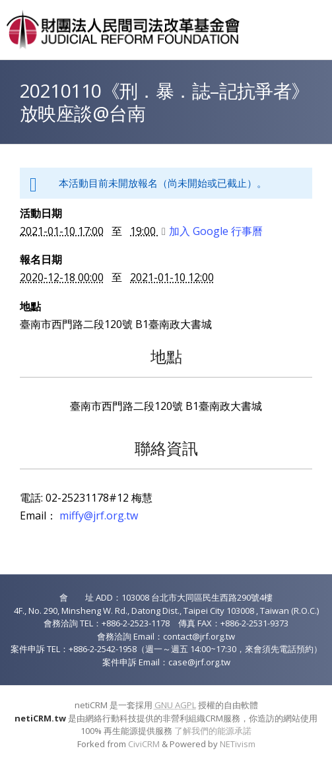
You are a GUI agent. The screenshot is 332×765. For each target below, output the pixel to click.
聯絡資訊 (166, 448)
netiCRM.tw (40, 718)
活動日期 (41, 213)
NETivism (237, 744)
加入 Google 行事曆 (212, 231)
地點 (30, 306)
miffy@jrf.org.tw (98, 515)
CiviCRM (144, 744)
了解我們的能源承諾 (212, 731)
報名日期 (41, 259)
